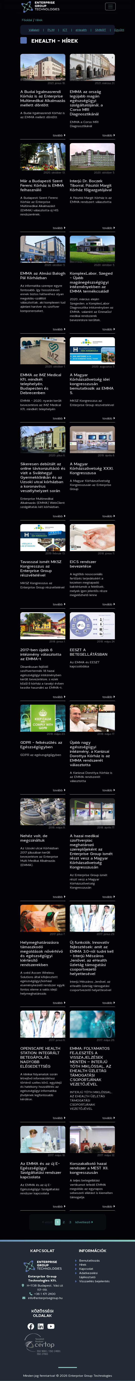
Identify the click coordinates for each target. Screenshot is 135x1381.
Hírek (82, 1264)
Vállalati (34, 29)
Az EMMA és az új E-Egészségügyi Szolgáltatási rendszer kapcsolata (40, 1170)
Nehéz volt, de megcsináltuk (33, 837)
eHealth (81, 29)
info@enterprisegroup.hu (45, 1298)
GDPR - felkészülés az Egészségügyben (41, 744)
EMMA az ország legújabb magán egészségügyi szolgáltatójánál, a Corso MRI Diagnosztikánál (86, 102)
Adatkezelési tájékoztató (88, 1275)
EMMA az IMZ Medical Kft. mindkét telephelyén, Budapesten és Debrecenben (40, 383)
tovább (59, 135)
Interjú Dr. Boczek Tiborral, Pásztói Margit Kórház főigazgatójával (91, 185)
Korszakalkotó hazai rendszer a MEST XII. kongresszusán (89, 1168)
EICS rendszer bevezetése (83, 563)
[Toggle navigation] (110, 6)
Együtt (119, 29)
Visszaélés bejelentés (94, 1281)
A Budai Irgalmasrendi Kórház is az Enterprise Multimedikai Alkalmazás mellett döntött (42, 98)
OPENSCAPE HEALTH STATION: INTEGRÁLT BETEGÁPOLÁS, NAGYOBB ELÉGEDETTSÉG (40, 1057)
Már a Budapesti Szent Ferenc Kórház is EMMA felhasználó (42, 185)
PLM (50, 29)
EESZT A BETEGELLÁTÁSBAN (88, 652)
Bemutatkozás (89, 1260)
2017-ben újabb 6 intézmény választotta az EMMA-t (40, 654)
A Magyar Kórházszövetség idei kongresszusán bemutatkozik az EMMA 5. (92, 383)
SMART (100, 29)
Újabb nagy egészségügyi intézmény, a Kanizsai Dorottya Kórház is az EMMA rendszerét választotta (90, 753)
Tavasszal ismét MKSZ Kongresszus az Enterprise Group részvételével (40, 568)
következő (84, 1222)
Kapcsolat (86, 1268)
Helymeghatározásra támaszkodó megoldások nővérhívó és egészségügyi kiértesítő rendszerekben (41, 953)
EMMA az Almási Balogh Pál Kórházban (42, 275)
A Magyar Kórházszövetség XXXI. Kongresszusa (91, 468)
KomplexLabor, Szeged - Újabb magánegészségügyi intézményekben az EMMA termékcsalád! (91, 282)
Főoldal (27, 20)
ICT (65, 29)
